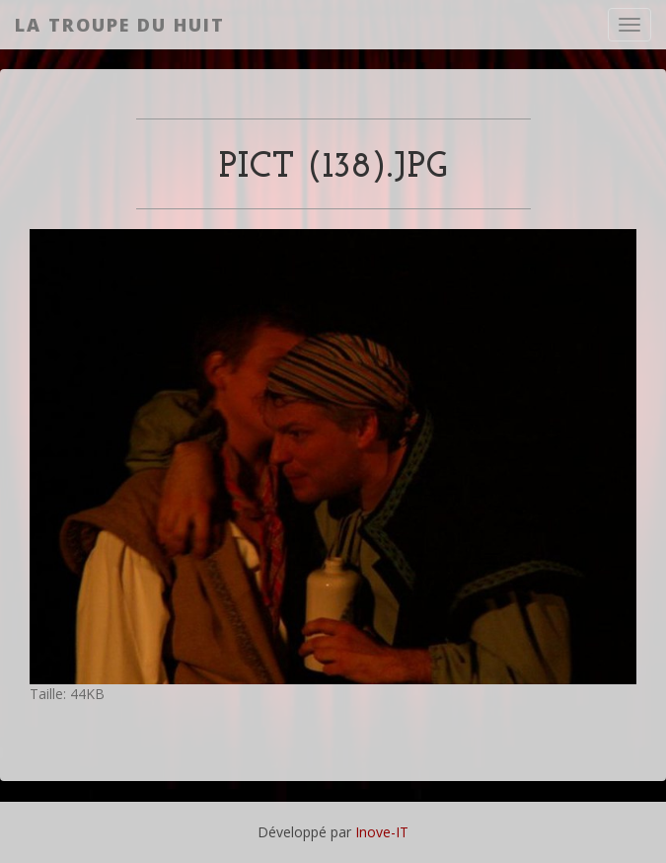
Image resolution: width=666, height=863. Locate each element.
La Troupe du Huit (120, 25)
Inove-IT (381, 832)
